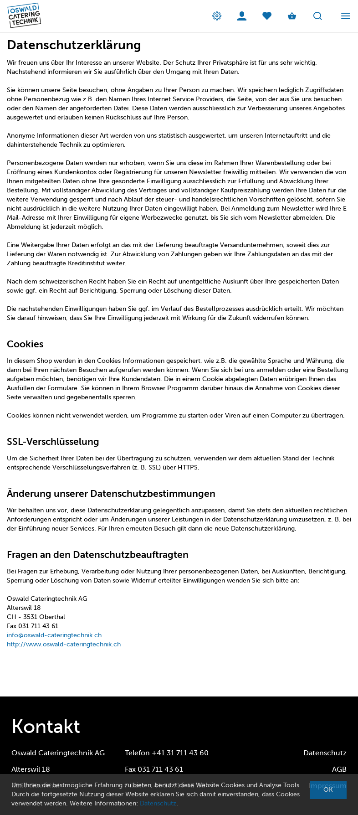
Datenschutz (325, 752)
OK (328, 790)
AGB (339, 769)
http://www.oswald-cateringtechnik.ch (64, 644)
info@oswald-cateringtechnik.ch (54, 635)
